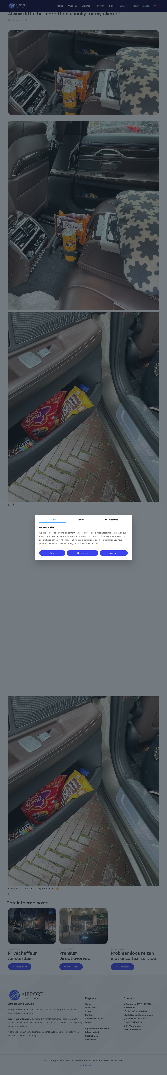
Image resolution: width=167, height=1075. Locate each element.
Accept (113, 553)
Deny (52, 553)
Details (81, 519)
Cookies (52, 519)
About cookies (111, 519)
